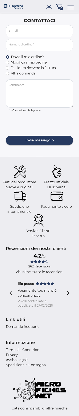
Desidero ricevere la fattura (33, 68)
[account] (50, 6)
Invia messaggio (39, 140)
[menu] (70, 6)
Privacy (12, 355)
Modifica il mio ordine (29, 62)
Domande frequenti (23, 327)
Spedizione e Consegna (26, 365)
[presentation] (38, 124)
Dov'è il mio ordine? (27, 57)
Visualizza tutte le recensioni (39, 272)
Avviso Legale (17, 360)
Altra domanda (23, 73)
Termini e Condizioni (23, 350)
